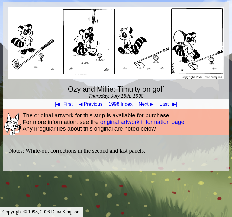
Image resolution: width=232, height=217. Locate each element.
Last (170, 104)
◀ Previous (91, 104)
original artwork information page (142, 122)
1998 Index (121, 104)
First (62, 104)
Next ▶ (146, 104)
